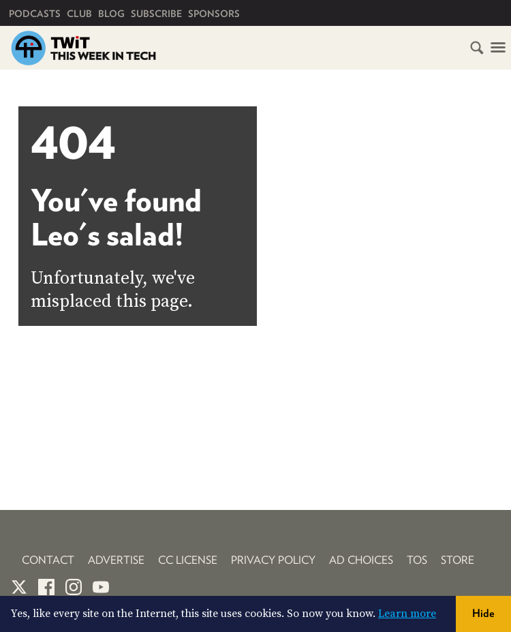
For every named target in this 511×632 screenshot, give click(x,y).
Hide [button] (483, 613)
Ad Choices (361, 560)
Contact (48, 560)
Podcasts (35, 13)
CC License (187, 560)
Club (79, 13)
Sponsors (214, 13)
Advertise (116, 560)
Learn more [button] (407, 613)
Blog (111, 13)
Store (457, 560)
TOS (417, 560)
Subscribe (156, 13)
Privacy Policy (273, 560)
